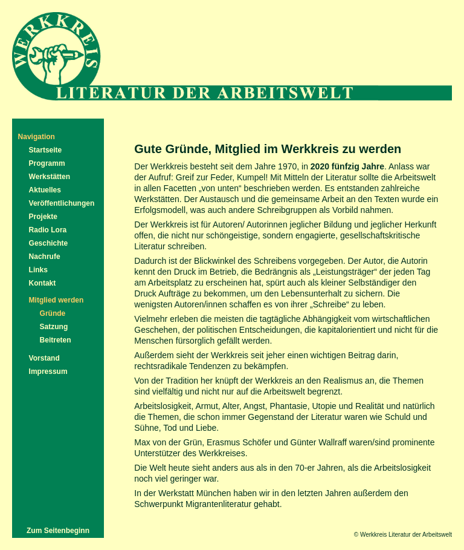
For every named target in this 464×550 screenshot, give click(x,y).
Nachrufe (44, 256)
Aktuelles (45, 190)
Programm (47, 163)
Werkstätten (49, 176)
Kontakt (42, 283)
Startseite (45, 150)
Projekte (43, 216)
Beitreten (55, 340)
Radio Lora (48, 230)
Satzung (54, 326)
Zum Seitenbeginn (58, 530)
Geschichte (48, 243)
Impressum (48, 371)
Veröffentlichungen (62, 203)
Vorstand (44, 358)
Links (38, 270)
